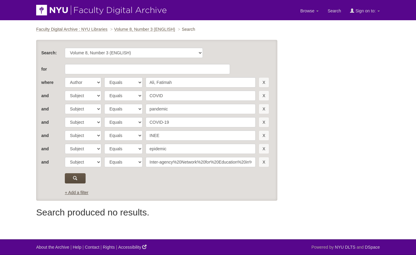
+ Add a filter (76, 192)
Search (334, 10)
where (47, 82)
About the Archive (52, 247)
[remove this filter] (264, 82)
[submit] (75, 178)
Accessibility (132, 247)
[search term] (201, 82)
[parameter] (83, 82)
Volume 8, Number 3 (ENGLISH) (144, 29)
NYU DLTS (345, 247)
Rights (109, 247)
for (44, 69)
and (45, 95)
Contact (92, 247)
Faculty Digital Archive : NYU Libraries (72, 29)
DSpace (372, 247)
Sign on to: (365, 10)
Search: (49, 52)
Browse (309, 10)
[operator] (123, 82)
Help (77, 247)
